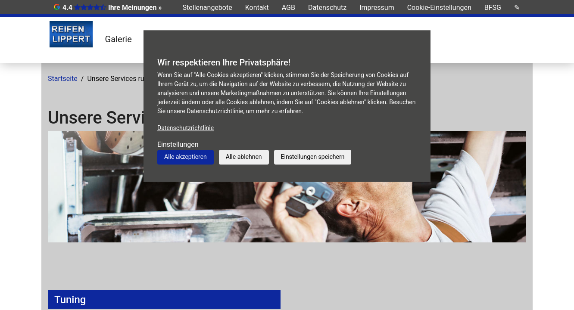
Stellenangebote (207, 7)
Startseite (63, 78)
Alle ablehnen (244, 156)
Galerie (118, 39)
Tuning (70, 300)
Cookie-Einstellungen (439, 7)
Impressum (376, 7)
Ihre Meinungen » (135, 7)
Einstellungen (178, 144)
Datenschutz (327, 7)
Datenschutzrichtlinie (185, 127)
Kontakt (257, 7)
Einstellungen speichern (313, 156)
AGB (288, 7)
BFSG (492, 7)
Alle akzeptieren (185, 156)
